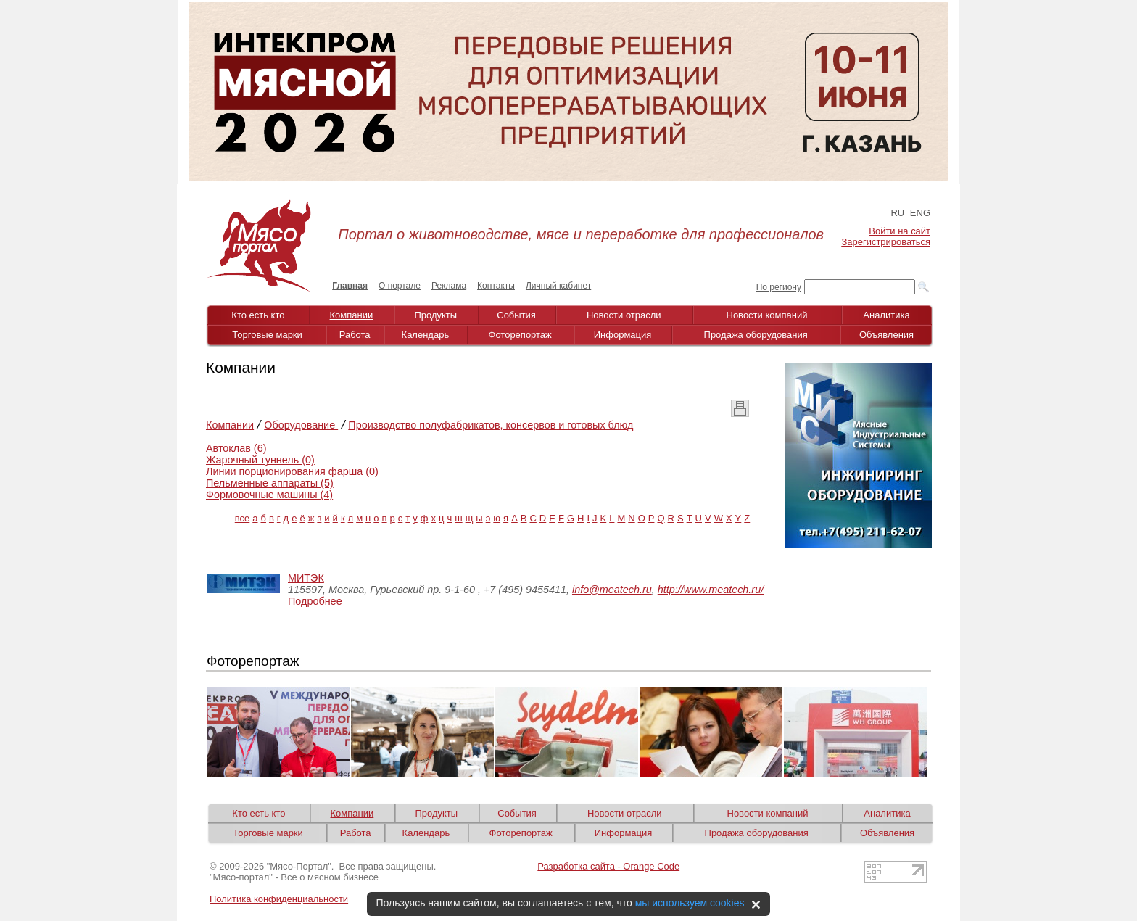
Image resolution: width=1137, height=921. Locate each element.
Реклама (448, 286)
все (242, 518)
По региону (778, 287)
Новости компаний (767, 315)
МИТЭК (306, 578)
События (516, 315)
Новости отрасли (624, 315)
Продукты (435, 315)
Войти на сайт (899, 231)
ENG (920, 212)
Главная (350, 286)
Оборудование (301, 425)
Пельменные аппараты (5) (270, 483)
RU (897, 212)
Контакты (496, 286)
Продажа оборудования (756, 334)
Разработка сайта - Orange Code (608, 866)
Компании (351, 315)
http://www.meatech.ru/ (711, 589)
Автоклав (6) (236, 448)
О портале (400, 286)
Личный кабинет (558, 286)
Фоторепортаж (520, 334)
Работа (355, 334)
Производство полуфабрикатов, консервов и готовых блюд (490, 425)
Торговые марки (267, 334)
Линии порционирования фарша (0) (292, 471)
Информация (623, 334)
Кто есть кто (257, 315)
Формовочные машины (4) (269, 494)
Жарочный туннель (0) (260, 460)
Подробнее (315, 601)
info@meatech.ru (612, 589)
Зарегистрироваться (886, 241)
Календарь (426, 334)
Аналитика (886, 315)
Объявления (886, 334)
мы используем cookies (690, 903)
